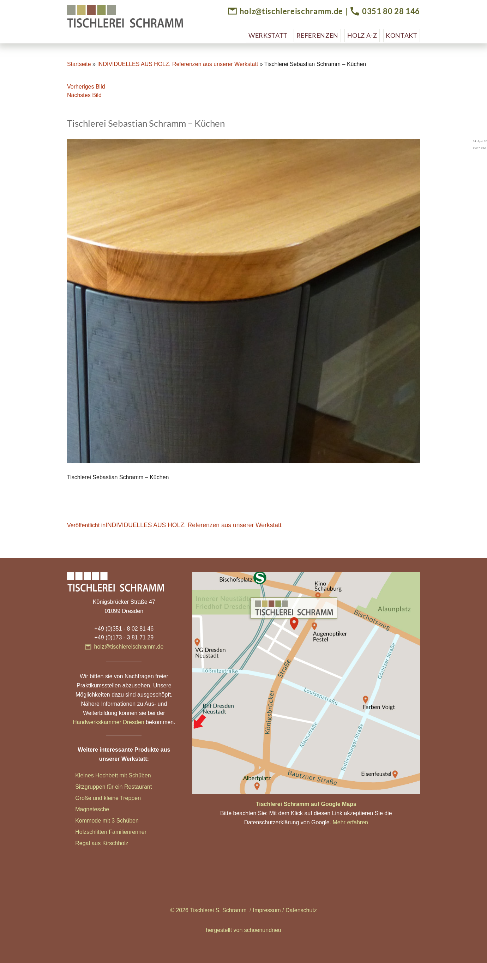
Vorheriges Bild (86, 87)
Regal (83, 843)
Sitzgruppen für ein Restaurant (113, 787)
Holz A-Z (362, 35)
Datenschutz (301, 910)
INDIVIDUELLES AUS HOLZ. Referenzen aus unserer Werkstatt (177, 64)
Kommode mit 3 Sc (99, 821)
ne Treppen (126, 798)
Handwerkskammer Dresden (108, 722)
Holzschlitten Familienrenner (110, 832)
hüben (131, 821)
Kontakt (401, 35)
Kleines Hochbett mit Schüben (113, 775)
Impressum (267, 910)
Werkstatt (268, 35)
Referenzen (317, 35)
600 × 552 (479, 147)
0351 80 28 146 (391, 11)
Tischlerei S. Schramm (218, 910)
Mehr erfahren (350, 822)
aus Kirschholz (109, 843)
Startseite (79, 64)
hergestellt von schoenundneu (243, 930)
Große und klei (93, 798)
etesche (99, 809)
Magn (82, 809)
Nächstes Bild (84, 95)
